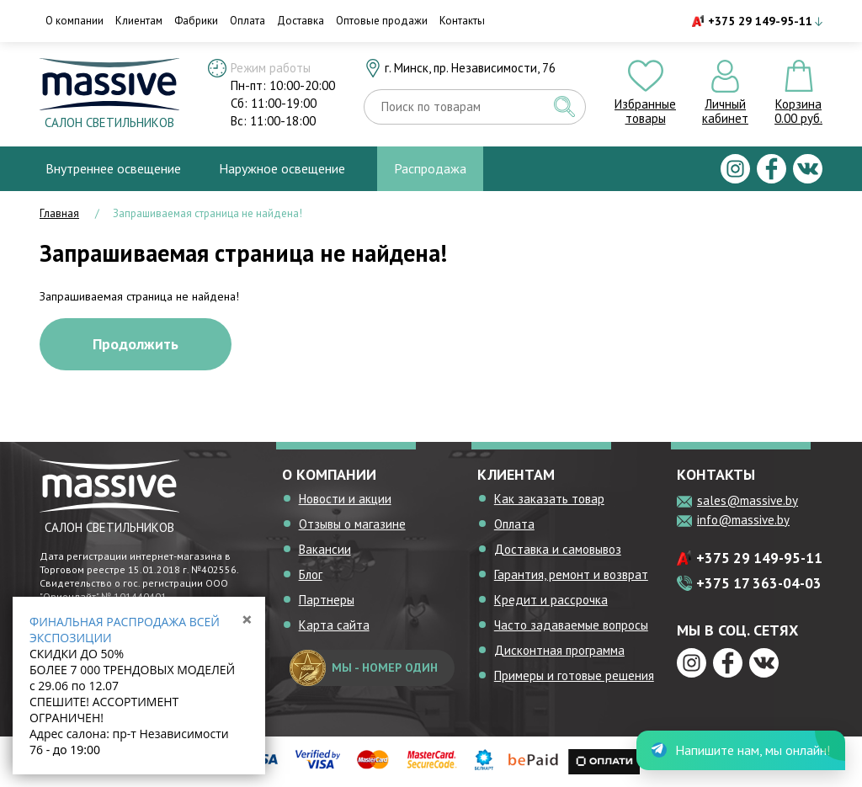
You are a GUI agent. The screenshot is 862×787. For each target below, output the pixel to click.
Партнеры (326, 599)
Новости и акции (345, 498)
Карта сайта (334, 625)
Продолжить (135, 344)
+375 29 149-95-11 (760, 21)
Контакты (462, 20)
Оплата (247, 20)
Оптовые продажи (382, 20)
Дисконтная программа (559, 650)
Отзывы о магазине (352, 524)
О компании (74, 20)
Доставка (300, 20)
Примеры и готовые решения (574, 675)
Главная (59, 213)
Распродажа (430, 168)
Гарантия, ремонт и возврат (571, 574)
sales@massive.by (747, 500)
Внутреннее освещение (113, 168)
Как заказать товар (549, 498)
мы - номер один (364, 668)
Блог (310, 574)
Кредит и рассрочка (551, 599)
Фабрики (196, 20)
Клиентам (138, 20)
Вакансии (325, 549)
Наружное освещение (282, 168)
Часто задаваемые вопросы (571, 625)
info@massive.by (743, 520)
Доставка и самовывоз (557, 549)
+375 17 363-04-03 (759, 583)
